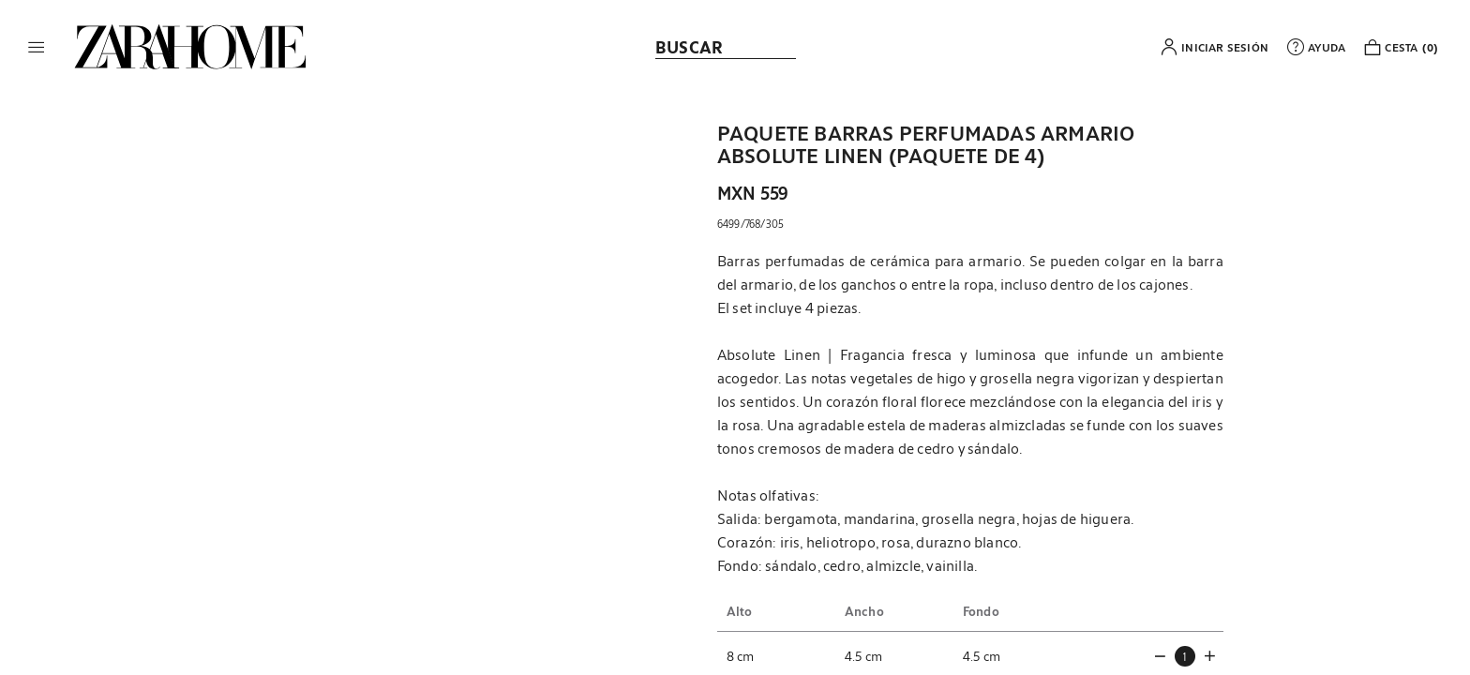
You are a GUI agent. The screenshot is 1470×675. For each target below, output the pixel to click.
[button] (36, 47)
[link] (190, 46)
